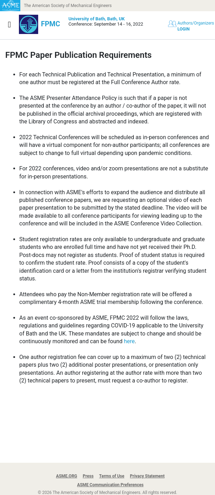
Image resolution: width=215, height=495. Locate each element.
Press (88, 476)
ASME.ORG (66, 476)
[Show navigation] (9, 24)
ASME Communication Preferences (110, 484)
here (129, 341)
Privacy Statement (147, 476)
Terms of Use (111, 476)
